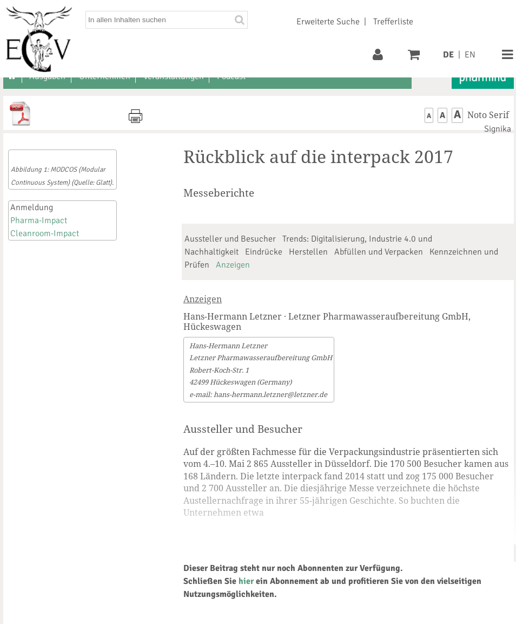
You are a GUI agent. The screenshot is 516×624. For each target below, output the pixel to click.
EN (470, 54)
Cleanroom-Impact (44, 233)
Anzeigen (233, 264)
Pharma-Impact (38, 220)
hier (246, 581)
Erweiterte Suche (328, 21)
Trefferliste (393, 21)
